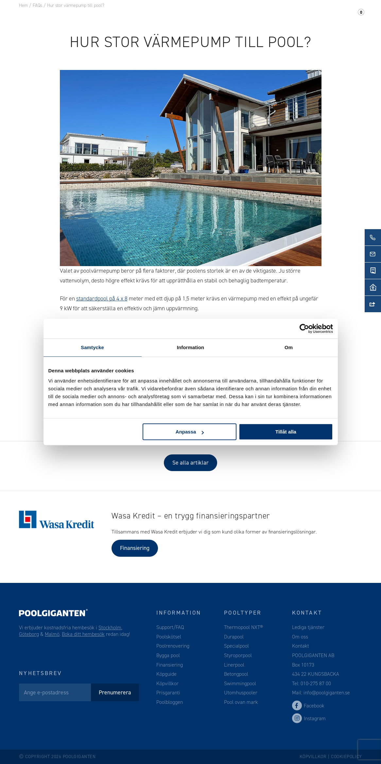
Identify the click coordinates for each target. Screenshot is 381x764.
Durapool (234, 636)
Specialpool (236, 645)
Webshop (194, 16)
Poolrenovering (172, 645)
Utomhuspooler (240, 692)
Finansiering (134, 548)
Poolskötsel (168, 636)
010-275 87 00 (316, 683)
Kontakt (294, 16)
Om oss (260, 16)
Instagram (309, 718)
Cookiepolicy (346, 757)
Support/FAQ (337, 16)
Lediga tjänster (308, 627)
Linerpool (234, 664)
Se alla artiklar (190, 463)
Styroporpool (238, 655)
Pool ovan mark (241, 702)
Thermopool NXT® (243, 627)
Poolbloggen (169, 702)
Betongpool (236, 674)
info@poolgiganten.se (326, 692)
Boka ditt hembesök (83, 634)
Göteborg (29, 634)
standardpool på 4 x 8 (102, 298)
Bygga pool (168, 655)
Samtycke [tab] (92, 347)
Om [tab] (289, 347)
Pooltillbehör (148, 16)
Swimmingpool (240, 683)
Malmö (52, 634)
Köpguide (166, 674)
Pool (108, 16)
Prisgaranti (168, 692)
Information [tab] (190, 347)
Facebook (308, 705)
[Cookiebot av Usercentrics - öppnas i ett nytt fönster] (304, 328)
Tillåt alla (285, 431)
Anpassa (190, 431)
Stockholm (109, 627)
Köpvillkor (167, 683)
